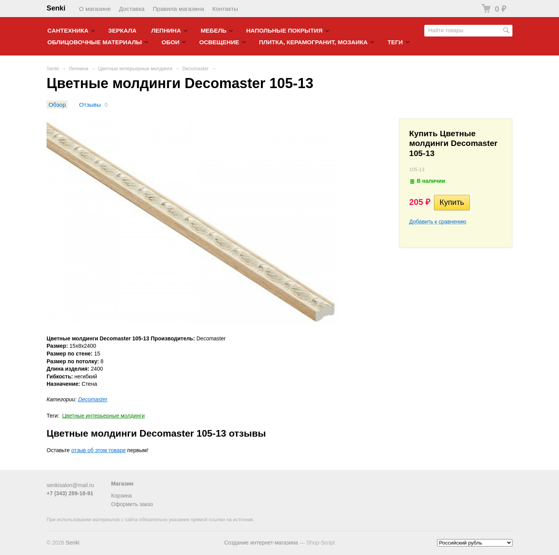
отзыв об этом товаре (98, 450)
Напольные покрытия (284, 30)
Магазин (122, 483)
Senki (56, 8)
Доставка (131, 8)
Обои (170, 42)
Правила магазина (178, 8)
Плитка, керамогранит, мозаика (313, 42)
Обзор (57, 104)
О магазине (95, 8)
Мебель (213, 30)
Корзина (121, 496)
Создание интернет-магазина (261, 542)
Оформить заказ (132, 504)
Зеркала (122, 30)
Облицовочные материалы (94, 42)
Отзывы (90, 104)
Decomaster (195, 68)
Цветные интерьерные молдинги (135, 68)
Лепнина (166, 30)
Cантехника (68, 30)
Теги (395, 42)
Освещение (219, 42)
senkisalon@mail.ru (70, 485)
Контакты (225, 8)
